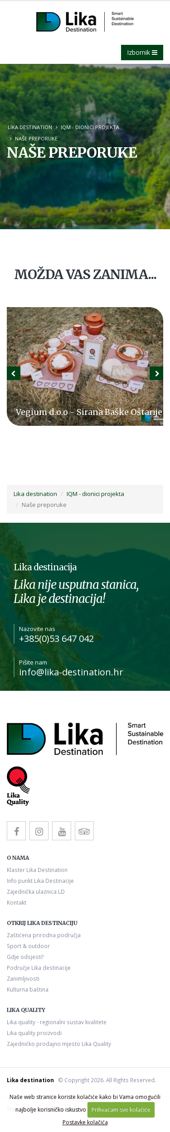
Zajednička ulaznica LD (36, 891)
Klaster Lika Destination (37, 869)
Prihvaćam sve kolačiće (121, 1109)
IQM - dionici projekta (90, 127)
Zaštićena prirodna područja (44, 935)
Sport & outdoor (28, 945)
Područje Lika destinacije (39, 967)
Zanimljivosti (23, 978)
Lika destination (30, 127)
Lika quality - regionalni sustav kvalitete (57, 1022)
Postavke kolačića (85, 1122)
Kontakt (16, 902)
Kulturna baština (28, 989)
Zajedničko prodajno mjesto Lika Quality (59, 1043)
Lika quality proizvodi (34, 1032)
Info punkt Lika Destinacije (40, 880)
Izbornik (142, 52)
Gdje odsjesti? (25, 956)
